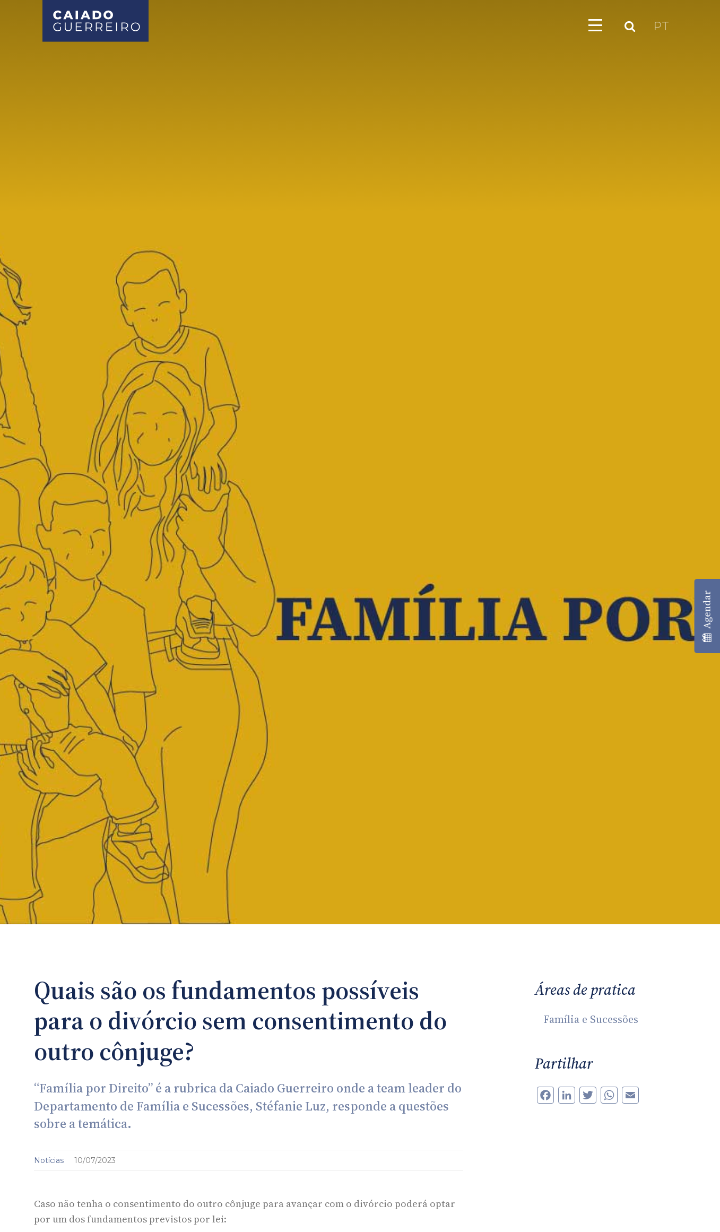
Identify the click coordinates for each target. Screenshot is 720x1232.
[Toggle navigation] (595, 25)
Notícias (50, 1160)
